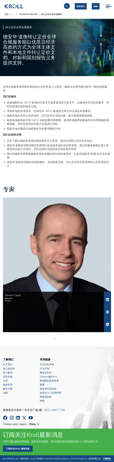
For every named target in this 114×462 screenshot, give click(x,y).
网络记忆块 (46, 372)
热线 (96, 6)
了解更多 (107, 458)
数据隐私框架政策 (49, 380)
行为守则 (44, 368)
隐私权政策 (46, 397)
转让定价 (8, 301)
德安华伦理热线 (48, 389)
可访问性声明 (47, 364)
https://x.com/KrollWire (24, 418)
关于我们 (7, 364)
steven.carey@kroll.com (107, 312)
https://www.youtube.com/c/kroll (30, 417)
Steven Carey (107, 299)
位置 (5, 380)
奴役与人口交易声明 (50, 393)
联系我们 (81, 6)
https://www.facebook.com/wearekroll (5, 418)
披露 (42, 384)
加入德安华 (9, 368)
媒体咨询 (7, 384)
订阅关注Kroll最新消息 (18, 448)
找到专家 (7, 376)
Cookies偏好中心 (48, 376)
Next (110, 267)
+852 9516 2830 (107, 324)
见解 (5, 393)
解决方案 (7, 389)
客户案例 (7, 372)
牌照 (42, 401)
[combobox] (34, 424)
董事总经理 (8, 298)
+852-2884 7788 (54, 410)
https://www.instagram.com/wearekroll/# (12, 418)
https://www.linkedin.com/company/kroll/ (18, 418)
